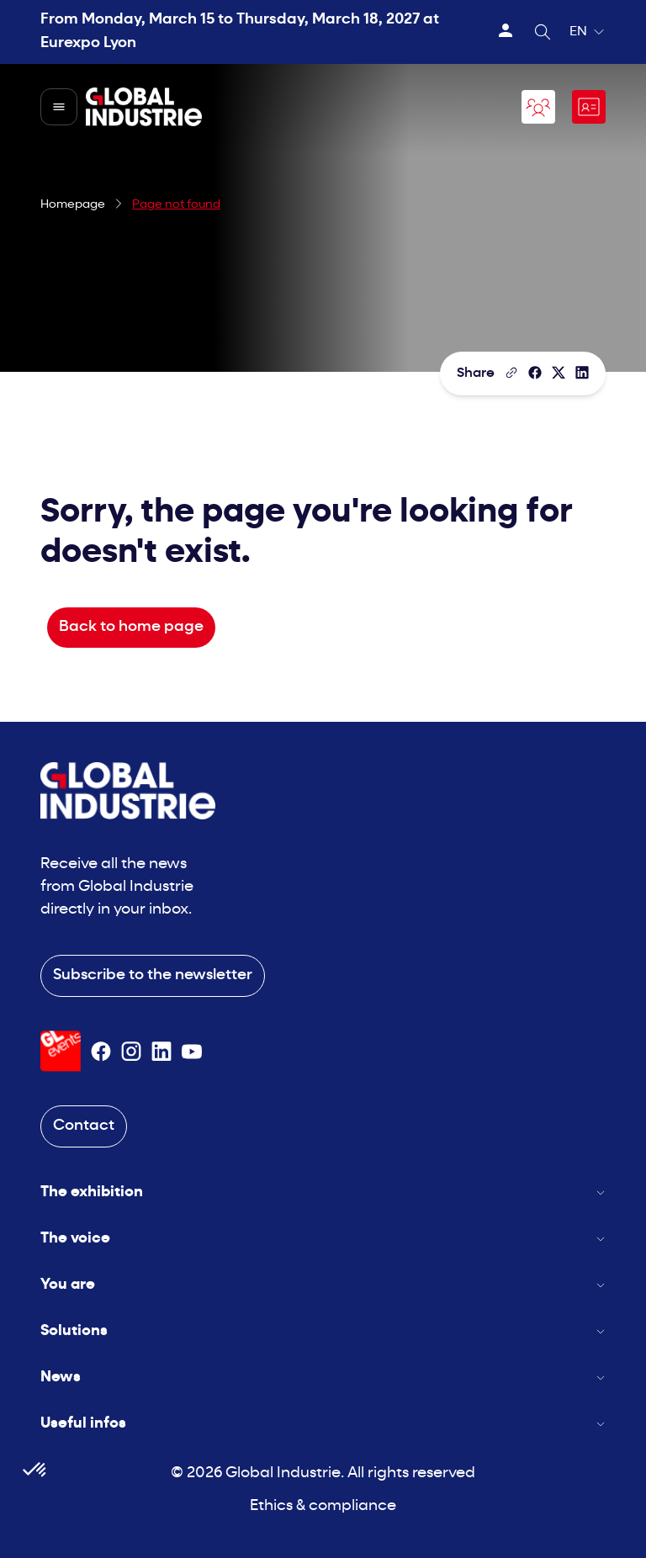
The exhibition (323, 1192)
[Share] (535, 372)
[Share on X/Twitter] (558, 372)
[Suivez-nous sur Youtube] (192, 1051)
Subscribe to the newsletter (152, 975)
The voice (323, 1239)
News (323, 1378)
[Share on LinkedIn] (582, 372)
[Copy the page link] (511, 372)
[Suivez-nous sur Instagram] (131, 1051)
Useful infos (323, 1424)
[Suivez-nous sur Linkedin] (161, 1051)
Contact (83, 1126)
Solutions (323, 1331)
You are (323, 1285)
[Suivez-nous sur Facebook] (101, 1051)
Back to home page (131, 627)
